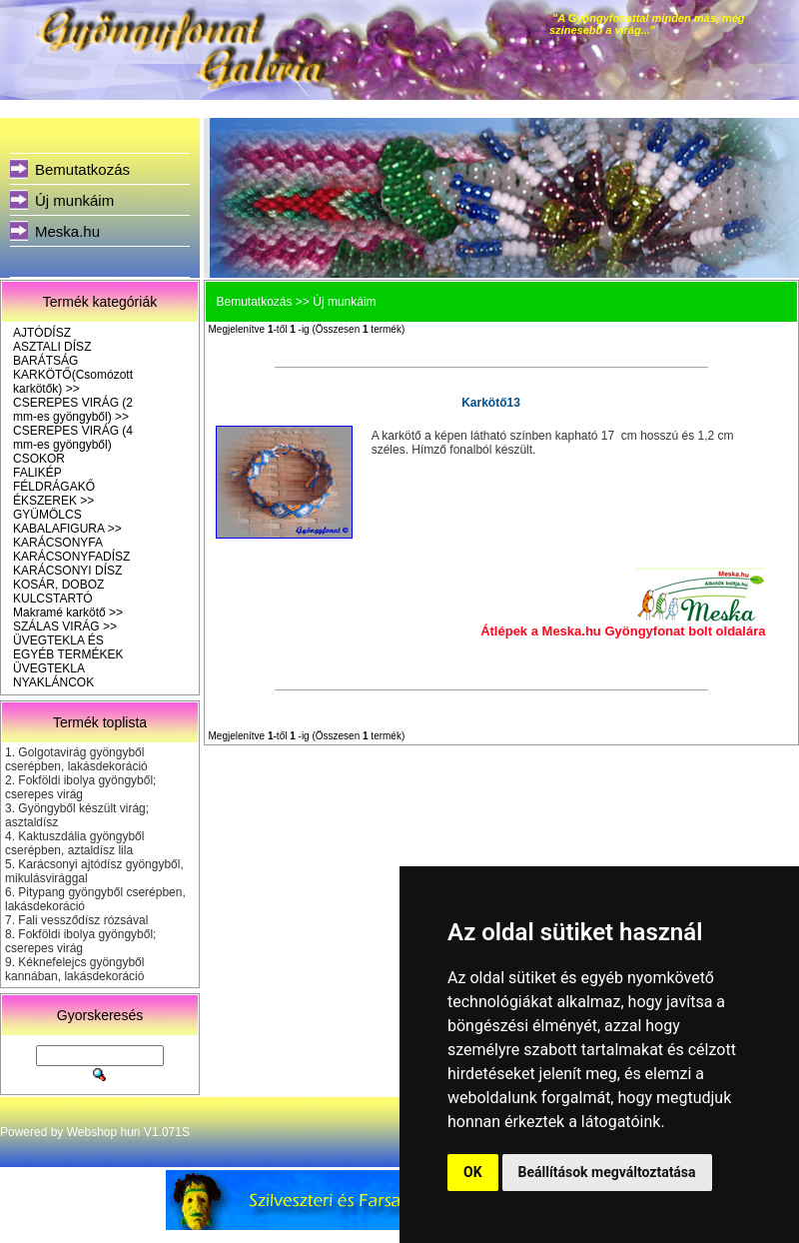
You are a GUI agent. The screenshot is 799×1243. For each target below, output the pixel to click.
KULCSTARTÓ (53, 599)
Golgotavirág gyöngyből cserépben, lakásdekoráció (76, 759)
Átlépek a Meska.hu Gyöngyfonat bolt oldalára (622, 630)
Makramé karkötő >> (68, 613)
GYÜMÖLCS (47, 515)
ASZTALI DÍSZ (52, 347)
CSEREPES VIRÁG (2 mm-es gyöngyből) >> (73, 410)
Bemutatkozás (82, 169)
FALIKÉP (37, 473)
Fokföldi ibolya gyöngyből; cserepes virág (80, 787)
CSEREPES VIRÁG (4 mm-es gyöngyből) (73, 438)
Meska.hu (67, 231)
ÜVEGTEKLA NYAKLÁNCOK (53, 675)
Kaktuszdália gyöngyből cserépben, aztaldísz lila (74, 843)
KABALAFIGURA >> (67, 529)
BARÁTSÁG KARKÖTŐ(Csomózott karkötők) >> (73, 375)
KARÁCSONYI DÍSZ (67, 571)
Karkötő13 (490, 403)
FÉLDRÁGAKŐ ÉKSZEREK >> (54, 494)
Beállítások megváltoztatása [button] (607, 1172)
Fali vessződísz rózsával (83, 920)
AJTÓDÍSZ (42, 333)
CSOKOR (39, 459)
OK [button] (472, 1172)
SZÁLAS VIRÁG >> (65, 626)
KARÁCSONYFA (58, 543)
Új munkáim (74, 200)
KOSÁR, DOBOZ (58, 585)
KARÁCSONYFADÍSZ (71, 557)
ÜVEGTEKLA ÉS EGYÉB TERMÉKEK (68, 647)
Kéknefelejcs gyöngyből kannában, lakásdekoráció (74, 969)
